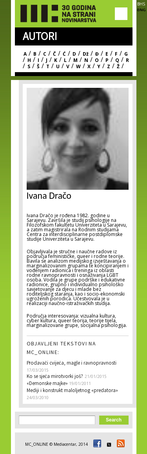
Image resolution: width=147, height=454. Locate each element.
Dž (86, 54)
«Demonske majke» (48, 384)
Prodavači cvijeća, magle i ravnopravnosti (71, 363)
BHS (141, 4)
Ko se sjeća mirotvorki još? (55, 377)
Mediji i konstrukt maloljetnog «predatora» (72, 391)
